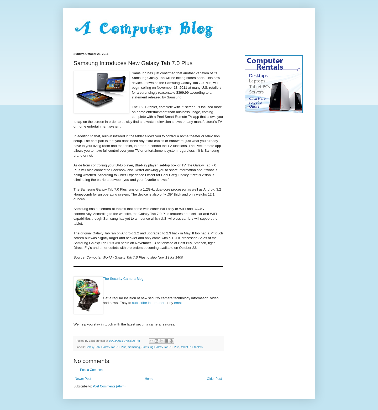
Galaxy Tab (93, 347)
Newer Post (83, 379)
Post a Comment (91, 370)
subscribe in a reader (148, 303)
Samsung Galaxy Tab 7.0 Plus (160, 347)
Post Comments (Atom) (109, 386)
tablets (198, 347)
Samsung (134, 347)
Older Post (214, 379)
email (178, 303)
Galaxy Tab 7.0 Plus (114, 347)
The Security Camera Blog (123, 279)
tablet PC (187, 347)
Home (149, 379)
